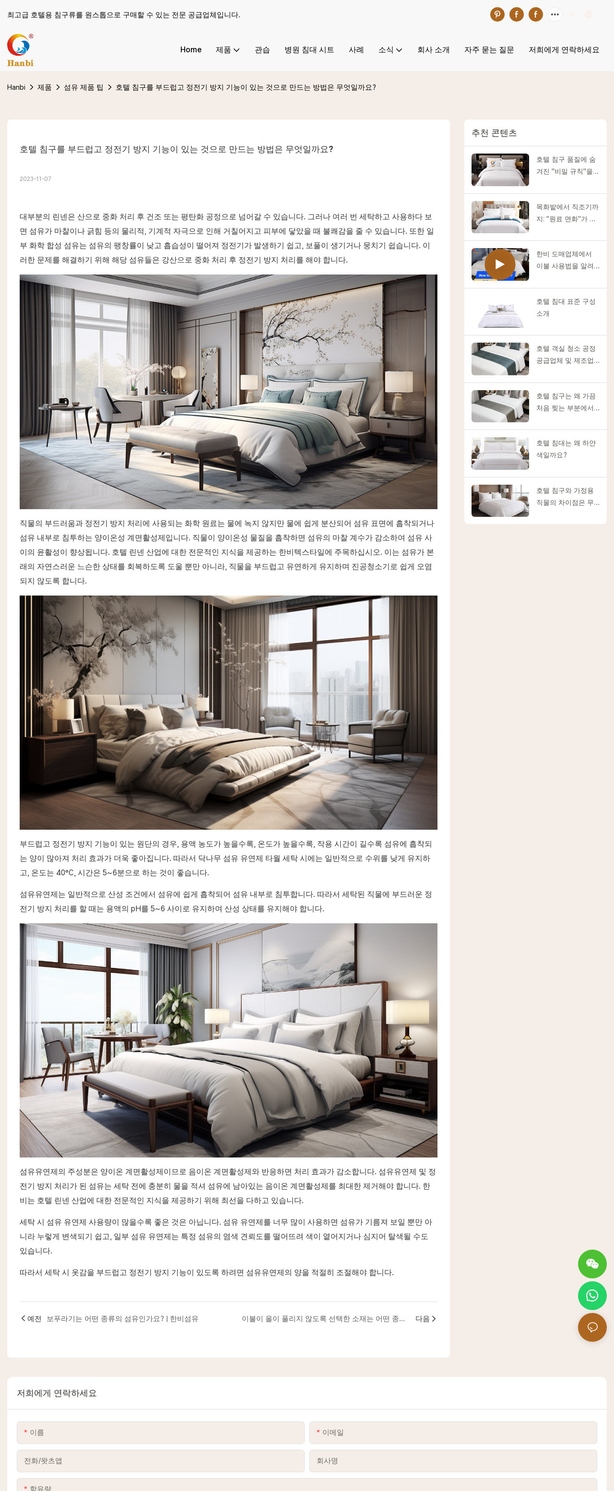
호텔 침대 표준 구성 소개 (566, 307)
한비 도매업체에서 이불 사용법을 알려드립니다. (565, 261)
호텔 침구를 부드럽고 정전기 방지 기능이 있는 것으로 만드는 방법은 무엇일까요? (246, 87)
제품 (44, 87)
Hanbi (16, 87)
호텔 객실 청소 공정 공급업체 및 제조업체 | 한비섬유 (566, 356)
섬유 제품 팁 (84, 87)
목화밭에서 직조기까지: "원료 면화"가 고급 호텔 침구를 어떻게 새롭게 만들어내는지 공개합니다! (567, 214)
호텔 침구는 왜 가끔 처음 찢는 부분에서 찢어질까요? (566, 403)
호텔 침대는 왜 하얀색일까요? (566, 449)
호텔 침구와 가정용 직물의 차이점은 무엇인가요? (565, 498)
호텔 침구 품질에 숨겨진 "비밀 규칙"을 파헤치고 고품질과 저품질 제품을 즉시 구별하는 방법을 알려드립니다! (566, 166)
